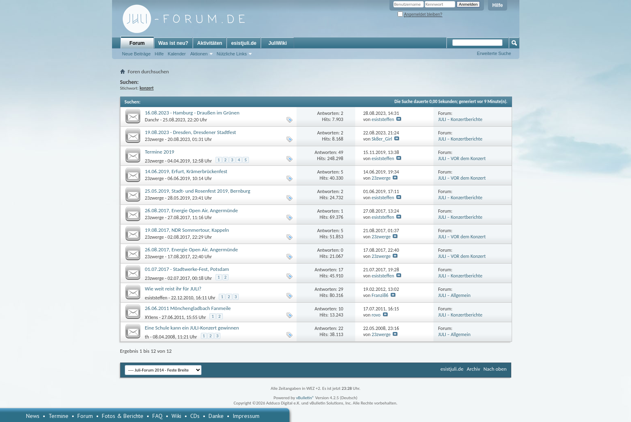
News (33, 416)
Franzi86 (380, 295)
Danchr (152, 120)
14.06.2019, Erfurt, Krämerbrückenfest (186, 171)
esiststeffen (383, 119)
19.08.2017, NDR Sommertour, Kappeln (187, 230)
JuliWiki (277, 43)
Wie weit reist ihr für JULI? (173, 289)
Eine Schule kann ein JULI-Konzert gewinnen (192, 328)
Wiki (176, 416)
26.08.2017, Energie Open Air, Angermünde (191, 210)
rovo (376, 315)
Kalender (177, 53)
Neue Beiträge (136, 53)
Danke (216, 416)
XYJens (151, 317)
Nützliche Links (232, 53)
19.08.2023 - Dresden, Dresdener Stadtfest (190, 132)
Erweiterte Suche (494, 53)
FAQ (157, 416)
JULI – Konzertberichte (460, 119)
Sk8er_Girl (382, 139)
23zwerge (154, 139)
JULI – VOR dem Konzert (462, 158)
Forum (137, 43)
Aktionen (199, 53)
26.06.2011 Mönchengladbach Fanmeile (188, 308)
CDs (195, 416)
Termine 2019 (159, 152)
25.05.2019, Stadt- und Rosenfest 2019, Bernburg (198, 191)
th (147, 337)
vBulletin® (305, 397)
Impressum (246, 416)
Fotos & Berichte (122, 416)
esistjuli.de (243, 43)
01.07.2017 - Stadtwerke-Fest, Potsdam (187, 269)
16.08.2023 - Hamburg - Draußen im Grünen (192, 113)
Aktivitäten (209, 43)
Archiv (473, 369)
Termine (58, 416)
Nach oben (495, 369)
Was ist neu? (173, 43)
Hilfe (497, 5)
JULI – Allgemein (454, 295)
